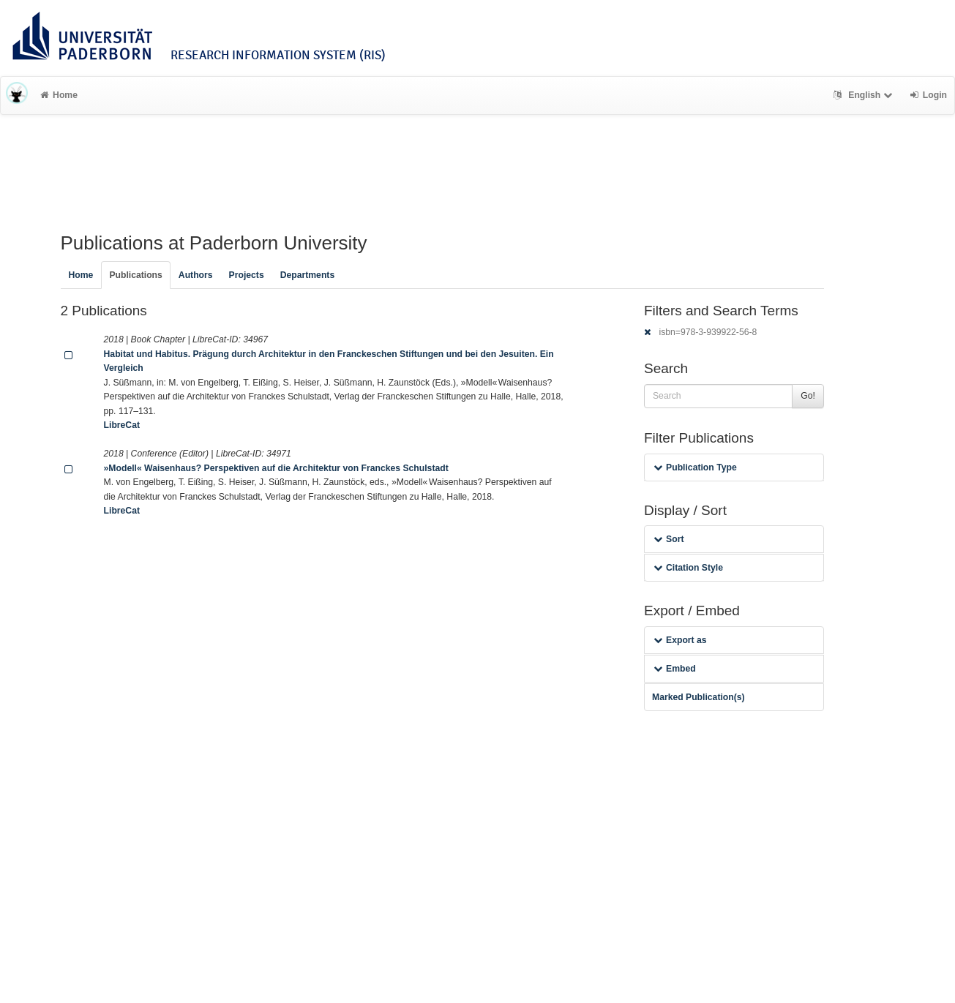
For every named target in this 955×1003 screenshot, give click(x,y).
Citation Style (688, 568)
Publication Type (695, 467)
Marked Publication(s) (698, 697)
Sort (668, 539)
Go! (808, 396)
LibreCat (122, 425)
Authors (196, 275)
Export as (680, 640)
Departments (307, 275)
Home (59, 95)
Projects (246, 275)
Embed (674, 669)
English (865, 95)
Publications (135, 275)
